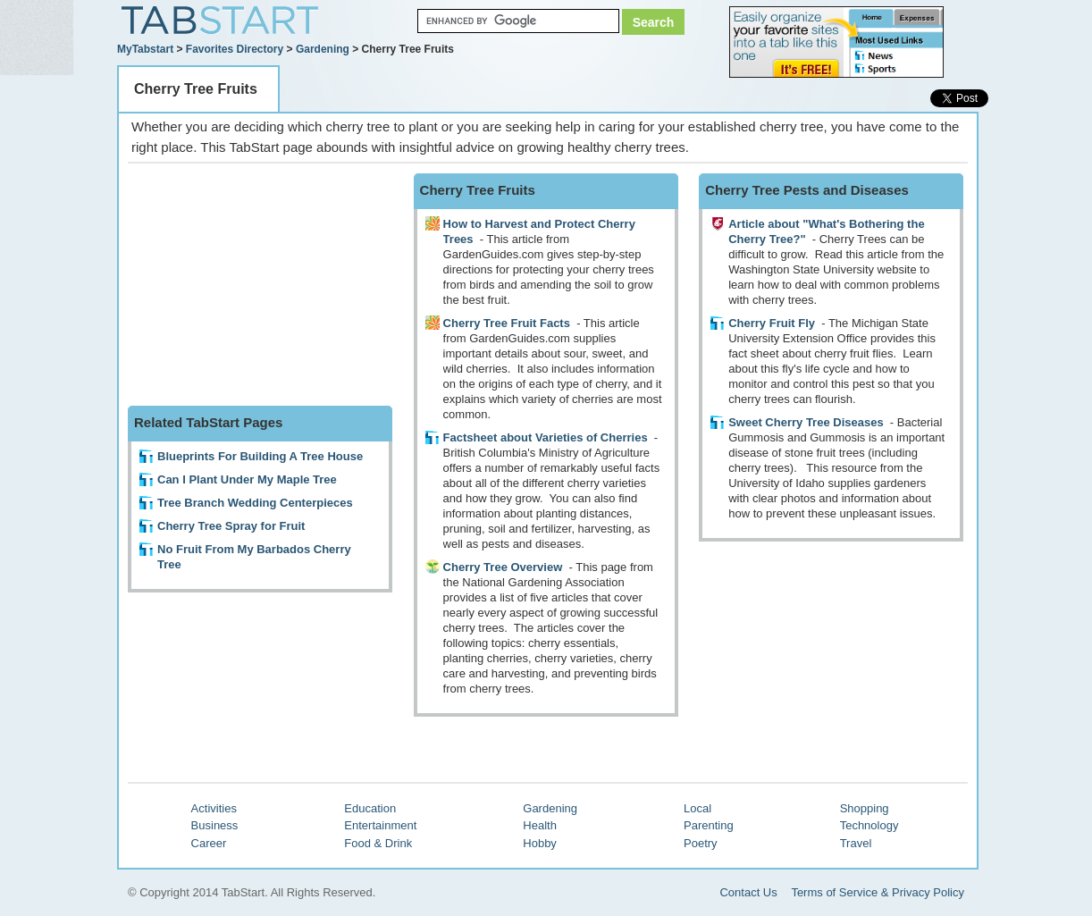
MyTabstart (145, 49)
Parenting (709, 825)
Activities (214, 808)
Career (209, 843)
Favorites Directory (234, 49)
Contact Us (748, 892)
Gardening (322, 49)
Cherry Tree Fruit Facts (506, 323)
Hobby (540, 843)
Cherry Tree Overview (503, 567)
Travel (856, 843)
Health (540, 825)
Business (215, 825)
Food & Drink (378, 843)
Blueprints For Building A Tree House (260, 456)
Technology (869, 825)
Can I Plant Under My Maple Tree (247, 479)
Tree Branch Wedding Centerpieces (255, 502)
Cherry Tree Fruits (195, 89)
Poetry (701, 843)
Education (370, 808)
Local (697, 808)
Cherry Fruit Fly (771, 323)
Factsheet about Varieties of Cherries (545, 437)
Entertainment (380, 825)
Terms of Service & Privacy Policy (877, 892)
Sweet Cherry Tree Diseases (805, 422)
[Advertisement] (262, 285)
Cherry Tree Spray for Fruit (231, 526)
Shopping (864, 808)
